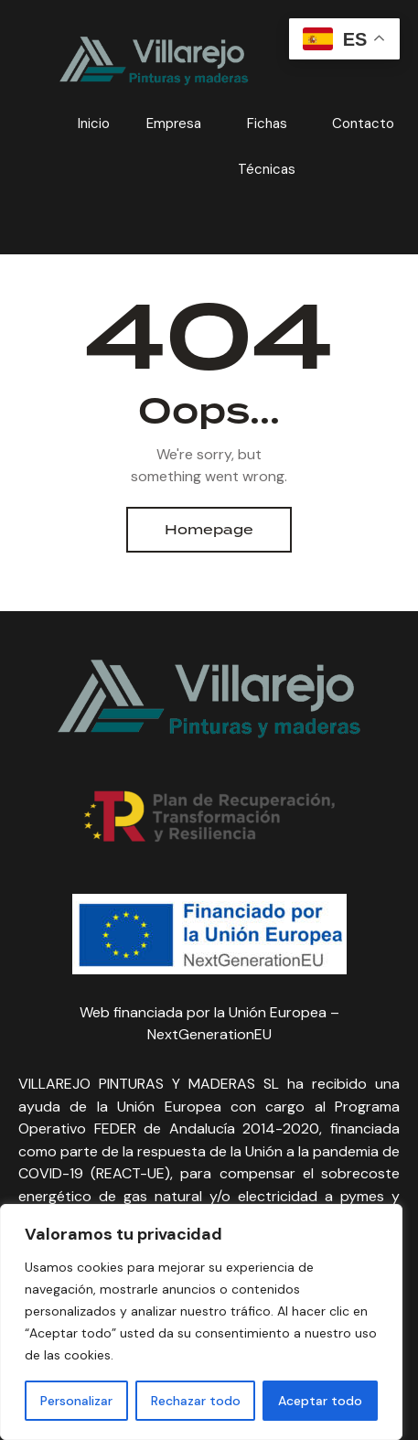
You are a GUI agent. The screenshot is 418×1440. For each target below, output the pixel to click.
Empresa (173, 123)
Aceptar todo (320, 1400)
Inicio (94, 123)
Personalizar (76, 1400)
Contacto (363, 123)
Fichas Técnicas (266, 146)
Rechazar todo (196, 1400)
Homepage (209, 530)
